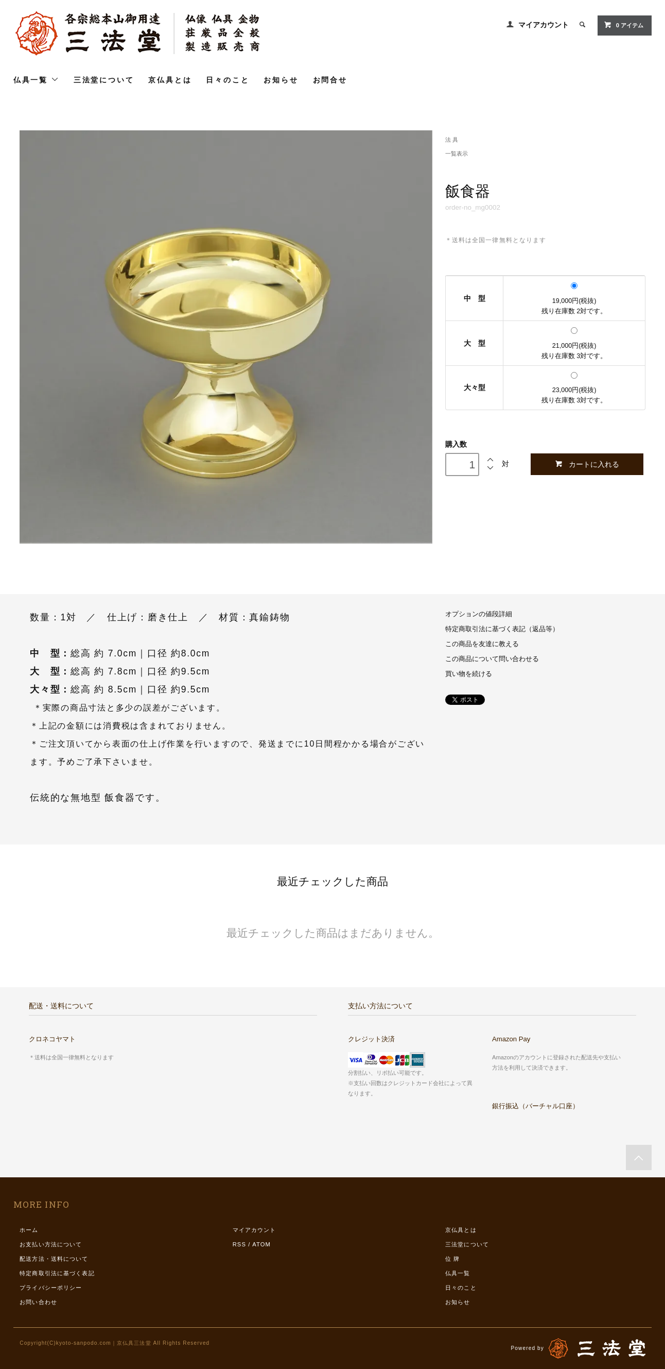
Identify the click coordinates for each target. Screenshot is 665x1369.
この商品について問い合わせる (492, 659)
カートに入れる (587, 464)
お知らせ (281, 79)
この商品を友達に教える (482, 644)
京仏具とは (169, 79)
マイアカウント (543, 25)
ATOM (261, 1244)
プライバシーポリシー (51, 1288)
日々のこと (227, 79)
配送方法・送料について (54, 1259)
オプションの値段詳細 (478, 614)
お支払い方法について (51, 1244)
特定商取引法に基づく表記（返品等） (502, 629)
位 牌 (452, 1259)
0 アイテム (623, 25)
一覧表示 (456, 153)
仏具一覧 (36, 79)
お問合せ (330, 79)
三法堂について (104, 79)
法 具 (451, 140)
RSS (239, 1244)
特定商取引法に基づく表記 (57, 1273)
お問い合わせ (38, 1302)
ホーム (29, 1230)
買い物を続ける (468, 674)
